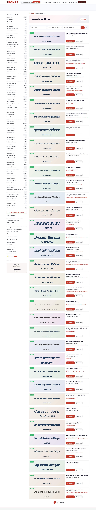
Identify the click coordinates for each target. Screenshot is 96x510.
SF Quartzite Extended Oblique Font (76, 328)
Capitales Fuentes (11, 49)
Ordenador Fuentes (12, 62)
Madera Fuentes (11, 207)
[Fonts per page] (54, 27)
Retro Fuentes (10, 160)
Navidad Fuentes (11, 55)
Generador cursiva (11, 253)
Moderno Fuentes (11, 135)
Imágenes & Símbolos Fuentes (14, 119)
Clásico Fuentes (11, 58)
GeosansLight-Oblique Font (74, 207)
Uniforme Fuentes (11, 157)
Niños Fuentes (10, 123)
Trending (64, 2)
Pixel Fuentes (10, 148)
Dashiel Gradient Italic (12, 231)
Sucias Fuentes (10, 128)
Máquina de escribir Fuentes (14, 191)
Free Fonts (31, 13)
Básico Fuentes (10, 40)
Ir (82, 27)
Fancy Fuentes (10, 85)
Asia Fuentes (10, 35)
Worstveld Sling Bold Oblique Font (76, 448)
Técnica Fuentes (11, 182)
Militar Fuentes (10, 130)
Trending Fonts (10, 247)
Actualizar (78, 135)
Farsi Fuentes (10, 87)
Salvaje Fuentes (11, 205)
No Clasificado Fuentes (12, 194)
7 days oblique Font (71, 301)
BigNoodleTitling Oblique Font (74, 60)
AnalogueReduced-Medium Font (75, 194)
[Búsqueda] (30, 2)
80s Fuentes (10, 24)
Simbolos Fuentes (11, 71)
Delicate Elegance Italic (13, 220)
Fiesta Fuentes (10, 114)
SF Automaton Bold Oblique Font (75, 395)
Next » (62, 502)
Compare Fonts (11, 249)
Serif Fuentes (10, 173)
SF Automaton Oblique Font (74, 422)
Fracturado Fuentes (12, 42)
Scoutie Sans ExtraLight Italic (14, 229)
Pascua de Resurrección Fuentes (15, 81)
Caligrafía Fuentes (11, 46)
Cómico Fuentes (11, 60)
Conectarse (82, 2)
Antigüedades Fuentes (12, 28)
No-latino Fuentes (11, 141)
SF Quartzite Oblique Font (73, 167)
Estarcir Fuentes (11, 178)
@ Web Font (79, 41)
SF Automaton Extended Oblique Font (77, 475)
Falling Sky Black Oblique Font (74, 381)
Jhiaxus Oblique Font (72, 234)
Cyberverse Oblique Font (73, 261)
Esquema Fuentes (11, 146)
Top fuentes (10, 244)
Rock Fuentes (10, 162)
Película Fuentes (11, 137)
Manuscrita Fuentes (12, 107)
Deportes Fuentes (11, 176)
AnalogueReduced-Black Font (74, 341)
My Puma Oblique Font (72, 462)
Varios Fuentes (10, 132)
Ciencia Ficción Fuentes (13, 169)
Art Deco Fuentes (11, 30)
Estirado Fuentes (11, 92)
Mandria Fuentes (11, 94)
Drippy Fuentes (10, 78)
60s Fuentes (10, 21)
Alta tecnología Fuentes (13, 110)
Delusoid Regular (11, 215)
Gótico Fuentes (10, 99)
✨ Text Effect (12, 256)
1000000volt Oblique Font (73, 314)
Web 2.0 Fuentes (11, 201)
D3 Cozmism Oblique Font (73, 73)
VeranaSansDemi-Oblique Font (75, 180)
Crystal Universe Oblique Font (74, 355)
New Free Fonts (11, 242)
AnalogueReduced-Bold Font (74, 489)
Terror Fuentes (10, 116)
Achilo (8, 224)
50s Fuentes (10, 19)
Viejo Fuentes (10, 144)
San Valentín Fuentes (12, 196)
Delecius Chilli (10, 222)
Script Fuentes (10, 171)
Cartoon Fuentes (11, 53)
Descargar (70, 41)
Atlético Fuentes (11, 37)
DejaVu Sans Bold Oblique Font (75, 46)
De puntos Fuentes (11, 76)
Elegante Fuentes (11, 180)
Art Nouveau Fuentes (12, 33)
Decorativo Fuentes (12, 69)
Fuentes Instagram (11, 251)
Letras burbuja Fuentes (12, 44)
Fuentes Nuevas (47, 2)
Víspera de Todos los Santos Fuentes (14, 104)
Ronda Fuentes (10, 164)
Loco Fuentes (10, 65)
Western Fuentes (11, 203)
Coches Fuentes (11, 51)
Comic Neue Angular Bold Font (75, 288)
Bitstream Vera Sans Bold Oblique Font (77, 33)
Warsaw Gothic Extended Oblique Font (77, 435)
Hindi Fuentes (10, 112)
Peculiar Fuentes (11, 155)
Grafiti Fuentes (10, 101)
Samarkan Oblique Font (73, 127)
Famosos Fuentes (11, 83)
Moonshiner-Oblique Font (73, 221)
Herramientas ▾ (73, 2)
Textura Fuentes (11, 185)
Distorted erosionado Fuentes (14, 74)
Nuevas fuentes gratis (17, 212)
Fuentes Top (56, 2)
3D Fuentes (9, 17)
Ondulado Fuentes (11, 198)
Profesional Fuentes (12, 151)
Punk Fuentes (10, 153)
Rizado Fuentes (11, 67)
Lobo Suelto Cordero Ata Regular (15, 218)
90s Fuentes (10, 26)
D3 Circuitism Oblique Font (73, 368)
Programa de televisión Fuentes (15, 189)
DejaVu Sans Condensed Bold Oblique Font (78, 154)
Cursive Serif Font (71, 408)
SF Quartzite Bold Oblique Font (75, 100)
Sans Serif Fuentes (11, 166)
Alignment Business (12, 233)
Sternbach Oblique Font (73, 274)
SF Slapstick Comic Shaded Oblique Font (77, 140)
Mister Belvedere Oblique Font (75, 87)
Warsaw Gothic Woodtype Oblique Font (77, 113)
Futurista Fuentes (11, 97)
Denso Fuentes (10, 187)
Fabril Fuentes (10, 121)
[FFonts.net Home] (12, 2)
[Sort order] (72, 27)
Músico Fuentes (11, 139)
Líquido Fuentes (11, 125)
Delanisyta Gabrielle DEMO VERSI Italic (16, 227)
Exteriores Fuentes (11, 90)
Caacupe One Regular (12, 236)
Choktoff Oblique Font (72, 247)
